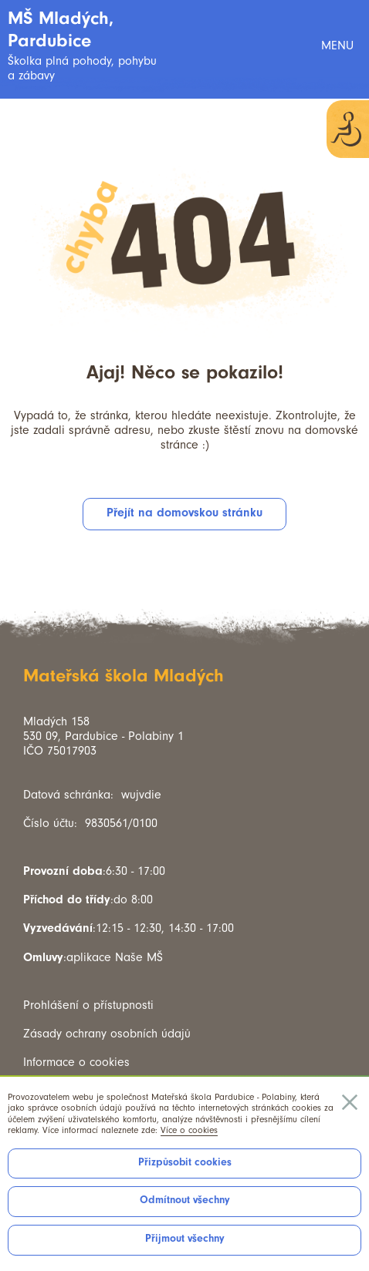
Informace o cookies (76, 1062)
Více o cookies (189, 1130)
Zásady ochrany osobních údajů (107, 1034)
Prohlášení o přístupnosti (88, 1005)
